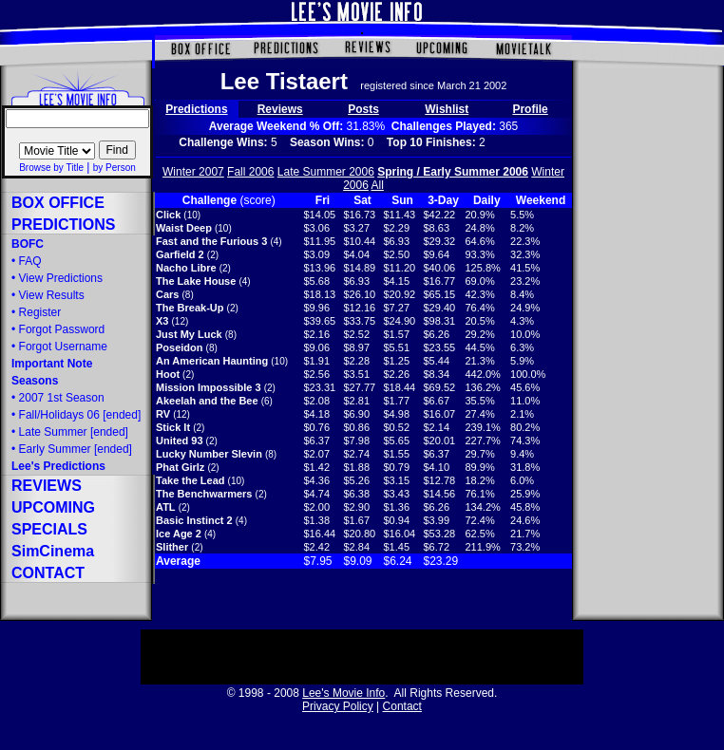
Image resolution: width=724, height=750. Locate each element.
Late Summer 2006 (325, 171)
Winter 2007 (193, 171)
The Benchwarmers (204, 493)
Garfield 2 (180, 254)
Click (168, 214)
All (378, 185)
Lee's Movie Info (343, 693)
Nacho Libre (186, 267)
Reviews (280, 109)
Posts (363, 109)
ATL (166, 507)
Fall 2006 (250, 171)
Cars (167, 294)
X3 (162, 321)
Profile (529, 109)
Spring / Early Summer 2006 (452, 171)
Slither (172, 547)
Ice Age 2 (178, 533)
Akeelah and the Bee (207, 400)
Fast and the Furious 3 (211, 241)
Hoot (168, 374)
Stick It (173, 427)
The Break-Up (190, 307)
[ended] (73, 432)
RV (163, 414)
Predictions (196, 109)
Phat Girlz (180, 467)
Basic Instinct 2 (194, 520)
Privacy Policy (337, 706)
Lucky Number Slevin (209, 453)
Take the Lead (190, 480)
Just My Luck (189, 334)
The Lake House (196, 281)
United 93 (179, 440)
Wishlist (446, 109)
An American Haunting (212, 360)
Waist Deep (184, 228)
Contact (402, 706)
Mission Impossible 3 (208, 387)
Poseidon (179, 347)
